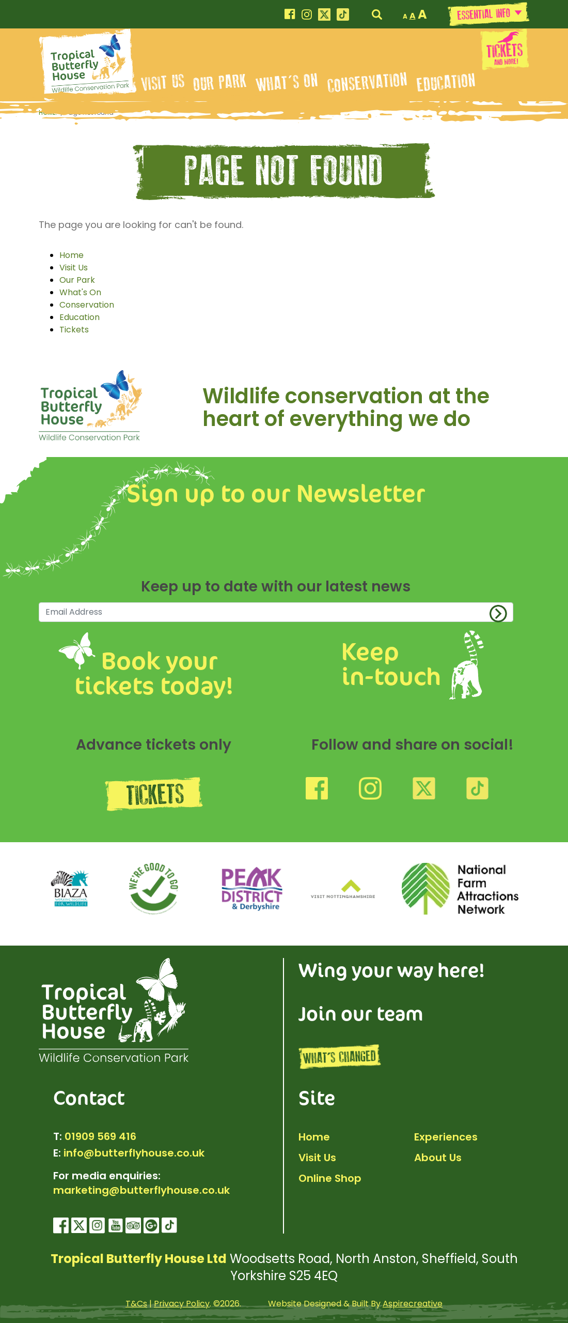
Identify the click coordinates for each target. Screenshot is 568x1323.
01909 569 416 (100, 1136)
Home (71, 255)
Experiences (446, 1137)
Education (446, 83)
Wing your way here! (391, 969)
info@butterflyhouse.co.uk (134, 1153)
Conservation (367, 83)
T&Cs (136, 1304)
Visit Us (162, 82)
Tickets (74, 330)
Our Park (220, 83)
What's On (288, 83)
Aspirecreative (413, 1304)
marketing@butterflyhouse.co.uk (141, 1190)
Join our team (360, 1012)
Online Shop (329, 1178)
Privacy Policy (182, 1304)
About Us (438, 1157)
